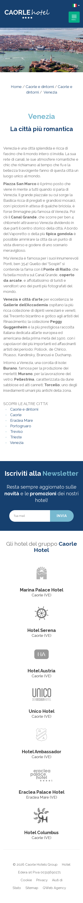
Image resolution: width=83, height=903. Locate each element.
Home (16, 86)
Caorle (15, 415)
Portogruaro (20, 426)
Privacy (42, 880)
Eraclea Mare (21, 420)
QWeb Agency (54, 888)
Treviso (16, 431)
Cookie (26, 880)
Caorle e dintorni (40, 86)
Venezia (16, 442)
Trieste (15, 437)
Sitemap (31, 888)
